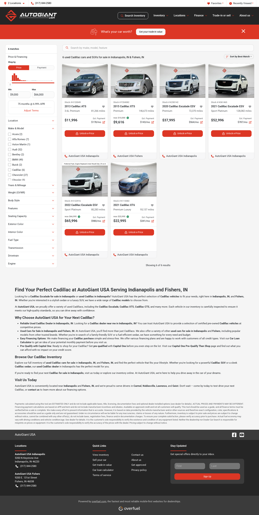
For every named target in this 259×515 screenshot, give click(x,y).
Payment (41, 67)
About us (136, 459)
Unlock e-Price (85, 133)
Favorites (214, 3)
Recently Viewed (240, 3)
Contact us (137, 454)
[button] (15, 3)
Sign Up (207, 476)
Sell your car (99, 459)
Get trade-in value (102, 464)
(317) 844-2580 (26, 466)
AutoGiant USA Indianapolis (80, 156)
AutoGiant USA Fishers (127, 156)
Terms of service (102, 475)
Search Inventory (133, 16)
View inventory (101, 454)
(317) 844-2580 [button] (41, 3)
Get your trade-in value (150, 31)
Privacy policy (139, 470)
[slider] (10, 84)
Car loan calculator (103, 470)
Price (18, 67)
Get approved (138, 464)
